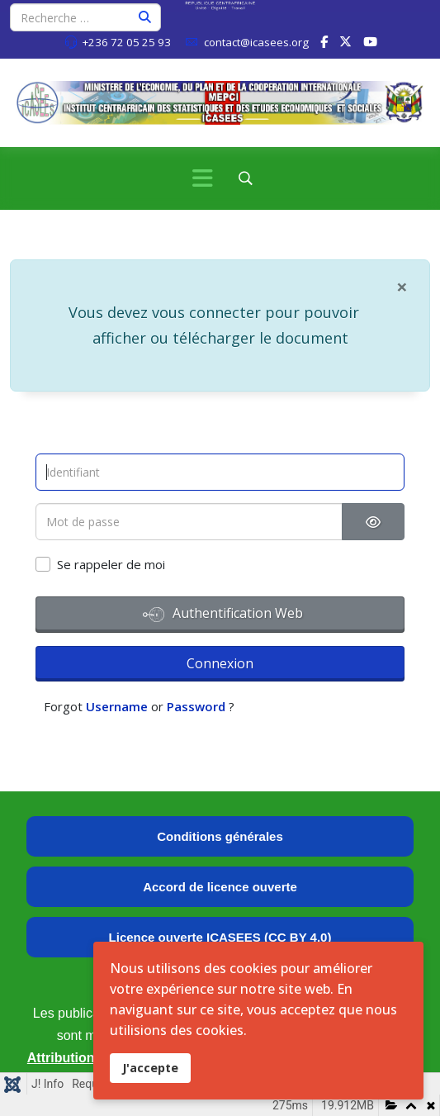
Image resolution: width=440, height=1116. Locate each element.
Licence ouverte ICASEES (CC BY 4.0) (220, 937)
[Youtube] (370, 41)
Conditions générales (220, 836)
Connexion (220, 663)
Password (196, 706)
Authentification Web (223, 614)
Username (117, 706)
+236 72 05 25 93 (126, 42)
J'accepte (150, 1068)
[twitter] (345, 41)
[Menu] (202, 178)
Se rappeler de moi (111, 564)
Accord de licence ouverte (220, 887)
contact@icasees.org (256, 42)
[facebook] (324, 41)
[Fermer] (402, 285)
